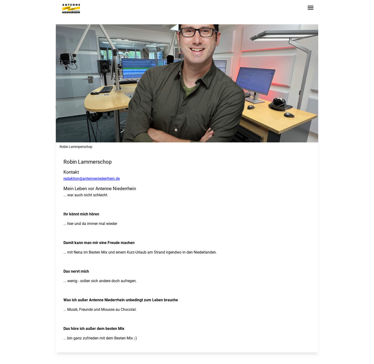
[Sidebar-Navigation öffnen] (310, 8)
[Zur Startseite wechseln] (71, 8)
